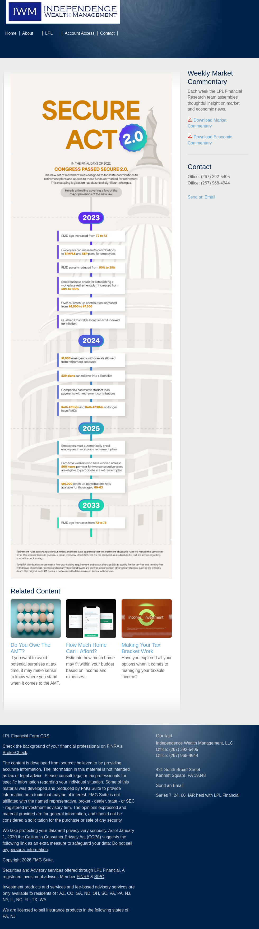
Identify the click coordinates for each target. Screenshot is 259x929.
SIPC (99, 876)
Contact (107, 33)
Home (11, 33)
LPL (49, 33)
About (27, 33)
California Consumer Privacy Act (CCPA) (63, 837)
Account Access (80, 33)
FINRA (83, 876)
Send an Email (201, 197)
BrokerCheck (15, 752)
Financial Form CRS (30, 736)
